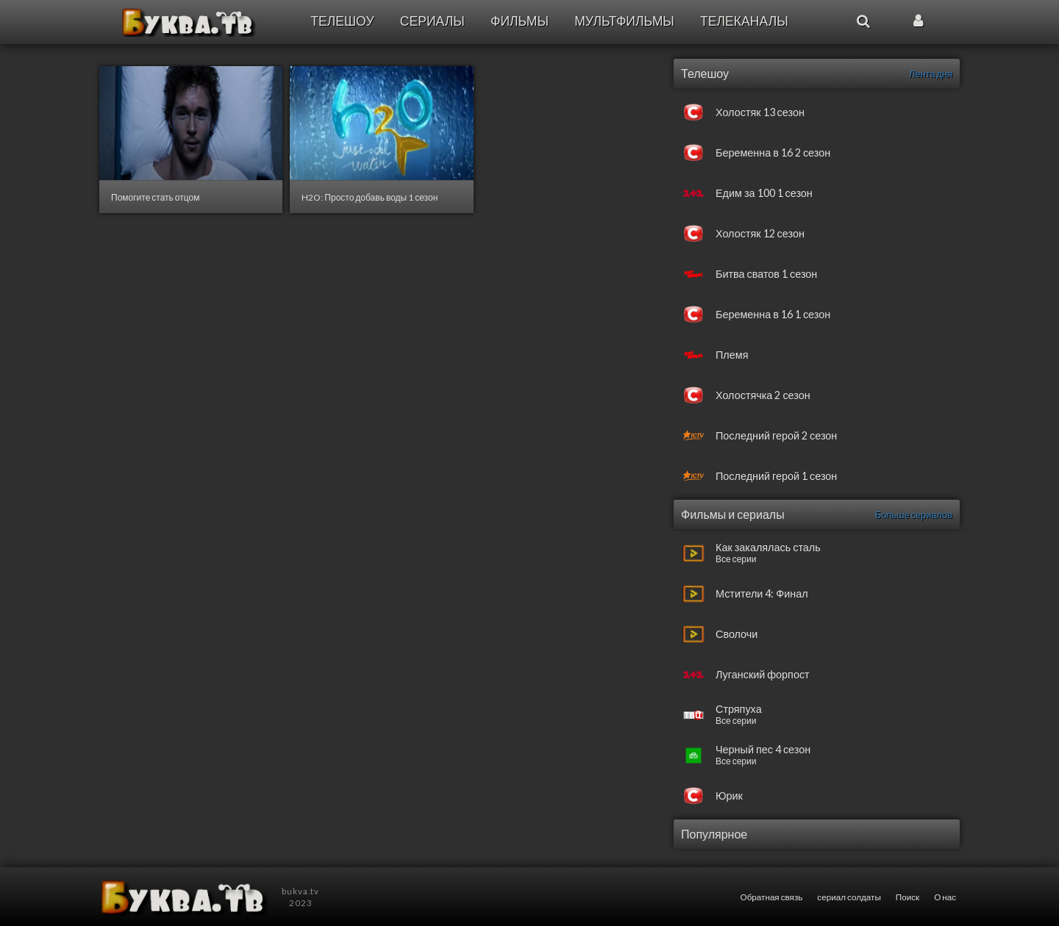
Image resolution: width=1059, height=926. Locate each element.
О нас (945, 896)
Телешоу (342, 21)
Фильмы (520, 21)
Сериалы (432, 21)
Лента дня (930, 73)
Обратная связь (772, 896)
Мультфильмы (624, 21)
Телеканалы (744, 21)
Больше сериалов (913, 514)
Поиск (907, 896)
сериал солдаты (848, 896)
